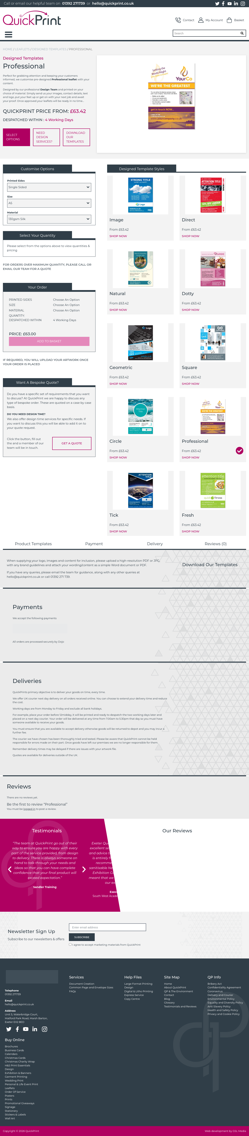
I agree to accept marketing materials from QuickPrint (106, 944)
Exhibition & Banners (18, 1072)
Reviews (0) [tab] (216, 544)
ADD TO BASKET (49, 341)
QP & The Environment (178, 991)
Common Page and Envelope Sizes (91, 987)
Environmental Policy (221, 998)
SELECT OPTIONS (13, 137)
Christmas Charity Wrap (20, 1061)
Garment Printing (16, 1076)
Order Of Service (15, 1091)
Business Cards (14, 1050)
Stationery (11, 1110)
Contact (184, 20)
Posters (9, 1095)
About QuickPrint (175, 987)
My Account (210, 20)
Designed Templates (49, 49)
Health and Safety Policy (223, 1010)
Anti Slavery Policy (219, 1006)
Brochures (11, 1046)
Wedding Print (14, 1080)
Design (128, 987)
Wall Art (10, 1118)
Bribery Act (215, 983)
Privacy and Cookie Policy (224, 1014)
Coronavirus (215, 991)
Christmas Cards (15, 1057)
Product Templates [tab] (33, 544)
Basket (235, 20)
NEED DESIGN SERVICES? (44, 137)
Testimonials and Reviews (180, 1006)
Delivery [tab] (155, 544)
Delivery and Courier (220, 994)
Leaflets (22, 49)
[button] (10, 869)
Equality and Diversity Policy (225, 1002)
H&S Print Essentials (17, 1065)
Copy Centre (132, 998)
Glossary (169, 1002)
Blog (167, 998)
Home (7, 49)
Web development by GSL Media (225, 1131)
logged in (29, 808)
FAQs (72, 991)
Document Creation (81, 983)
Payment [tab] (94, 544)
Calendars (11, 1053)
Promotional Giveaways (19, 1103)
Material (12, 212)
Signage (10, 1106)
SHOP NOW (118, 236)
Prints (8, 1099)
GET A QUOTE (72, 443)
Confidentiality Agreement (224, 987)
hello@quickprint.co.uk (113, 3)
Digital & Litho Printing (138, 991)
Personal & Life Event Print (21, 1084)
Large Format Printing (138, 983)
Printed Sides (16, 180)
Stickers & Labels (15, 1114)
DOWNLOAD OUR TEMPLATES (75, 137)
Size (9, 196)
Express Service (134, 994)
